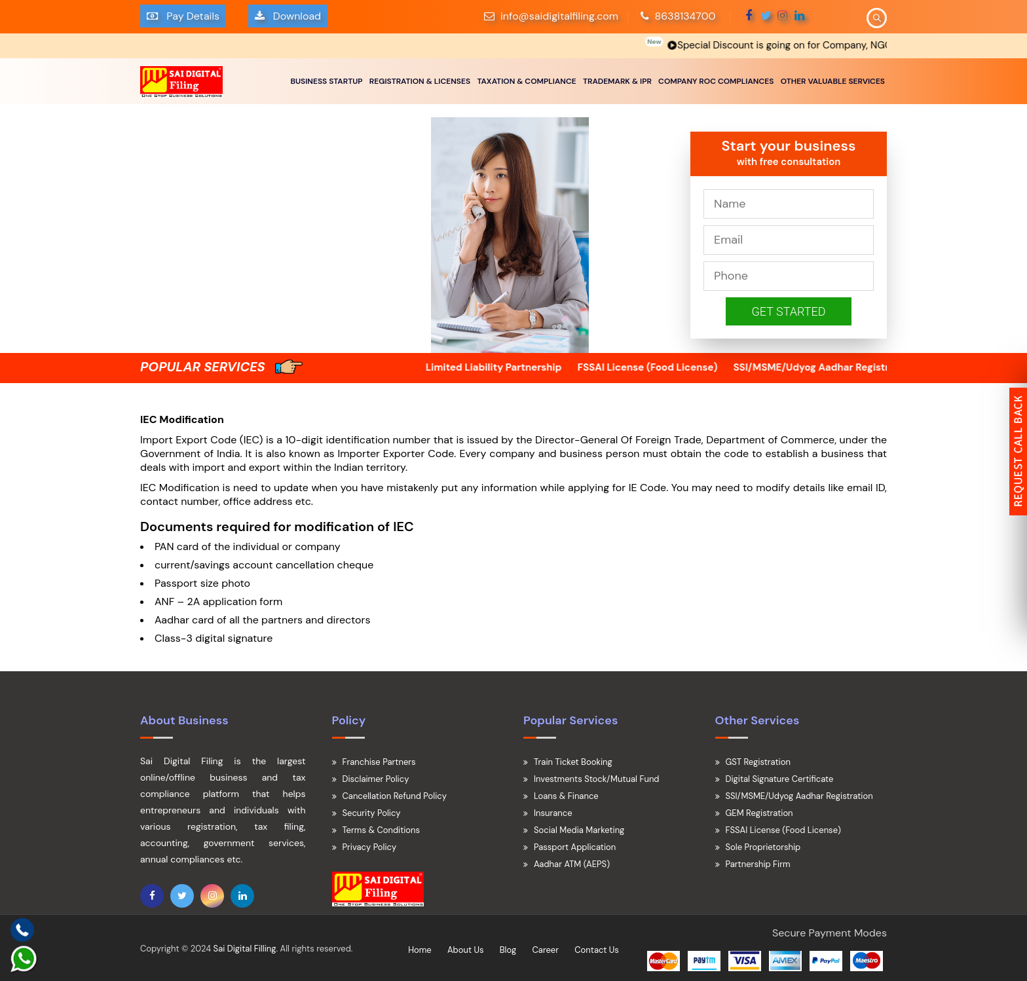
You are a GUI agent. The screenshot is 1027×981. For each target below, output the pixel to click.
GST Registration (758, 762)
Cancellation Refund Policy (395, 796)
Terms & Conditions (381, 830)
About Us (465, 949)
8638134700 (678, 16)
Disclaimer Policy (376, 779)
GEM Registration (759, 813)
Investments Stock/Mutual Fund (597, 779)
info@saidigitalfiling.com (559, 16)
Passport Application (575, 847)
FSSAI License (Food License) (668, 367)
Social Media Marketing (579, 830)
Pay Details (183, 16)
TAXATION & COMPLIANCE (526, 81)
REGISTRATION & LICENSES (419, 81)
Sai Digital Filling (245, 948)
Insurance (553, 813)
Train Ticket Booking (573, 762)
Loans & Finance (566, 796)
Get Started (789, 311)
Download (288, 16)
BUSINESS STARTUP (326, 81)
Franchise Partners (379, 762)
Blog (508, 949)
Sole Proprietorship (763, 847)
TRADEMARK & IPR (617, 81)
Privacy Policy (370, 847)
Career (545, 949)
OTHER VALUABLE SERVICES (833, 81)
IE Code (647, 487)
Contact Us (596, 949)
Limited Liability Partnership (514, 367)
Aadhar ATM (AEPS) (572, 864)
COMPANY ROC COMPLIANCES (716, 81)
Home (420, 949)
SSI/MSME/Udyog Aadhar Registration (844, 367)
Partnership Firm (758, 864)
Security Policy (372, 813)
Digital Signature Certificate (780, 779)
